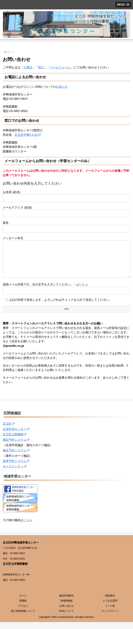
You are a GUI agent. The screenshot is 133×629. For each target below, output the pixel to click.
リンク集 (110, 612)
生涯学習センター (16, 436)
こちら (27, 527)
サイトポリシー (109, 617)
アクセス (23, 612)
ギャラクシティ (14, 473)
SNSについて (66, 617)
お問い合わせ (66, 612)
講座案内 (110, 602)
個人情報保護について (23, 617)
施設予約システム (16, 446)
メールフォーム (60, 67)
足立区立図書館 (14, 441)
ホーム (23, 602)
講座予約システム (16, 468)
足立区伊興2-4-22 (28, 135)
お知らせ (62, 86)
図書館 (23, 607)
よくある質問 (110, 607)
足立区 (9, 430)
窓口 (41, 67)
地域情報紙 (66, 607)
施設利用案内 (66, 602)
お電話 (27, 67)
